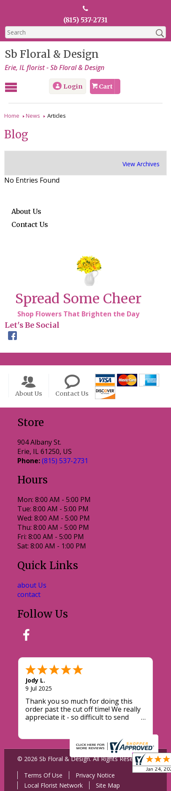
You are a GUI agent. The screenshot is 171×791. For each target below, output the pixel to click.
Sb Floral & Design (51, 54)
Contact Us (29, 224)
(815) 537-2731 (85, 20)
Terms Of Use (43, 775)
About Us (26, 211)
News (33, 115)
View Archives (141, 163)
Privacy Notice (94, 775)
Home (11, 115)
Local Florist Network (53, 785)
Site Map (107, 785)
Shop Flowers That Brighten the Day (78, 313)
